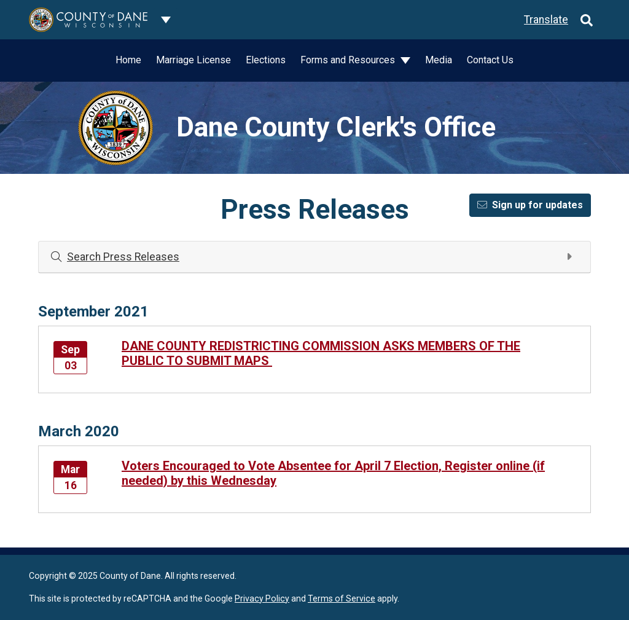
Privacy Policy (262, 598)
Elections (266, 60)
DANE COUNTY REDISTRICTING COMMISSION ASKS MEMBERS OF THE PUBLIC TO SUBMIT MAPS (321, 353)
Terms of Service (341, 598)
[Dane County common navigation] (166, 19)
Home (128, 60)
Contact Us (490, 60)
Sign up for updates (530, 205)
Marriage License (193, 60)
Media (438, 60)
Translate (546, 20)
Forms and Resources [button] (348, 60)
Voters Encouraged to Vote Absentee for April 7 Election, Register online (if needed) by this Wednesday (333, 473)
